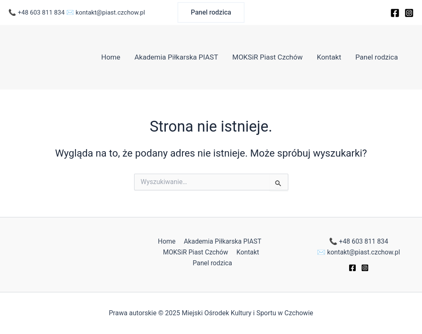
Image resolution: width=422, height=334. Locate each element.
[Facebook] (395, 12)
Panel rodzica (376, 57)
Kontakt (329, 57)
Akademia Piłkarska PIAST (176, 57)
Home (110, 57)
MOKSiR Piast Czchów (267, 57)
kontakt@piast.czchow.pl (110, 12)
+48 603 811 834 (41, 12)
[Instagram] (409, 12)
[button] (211, 12)
